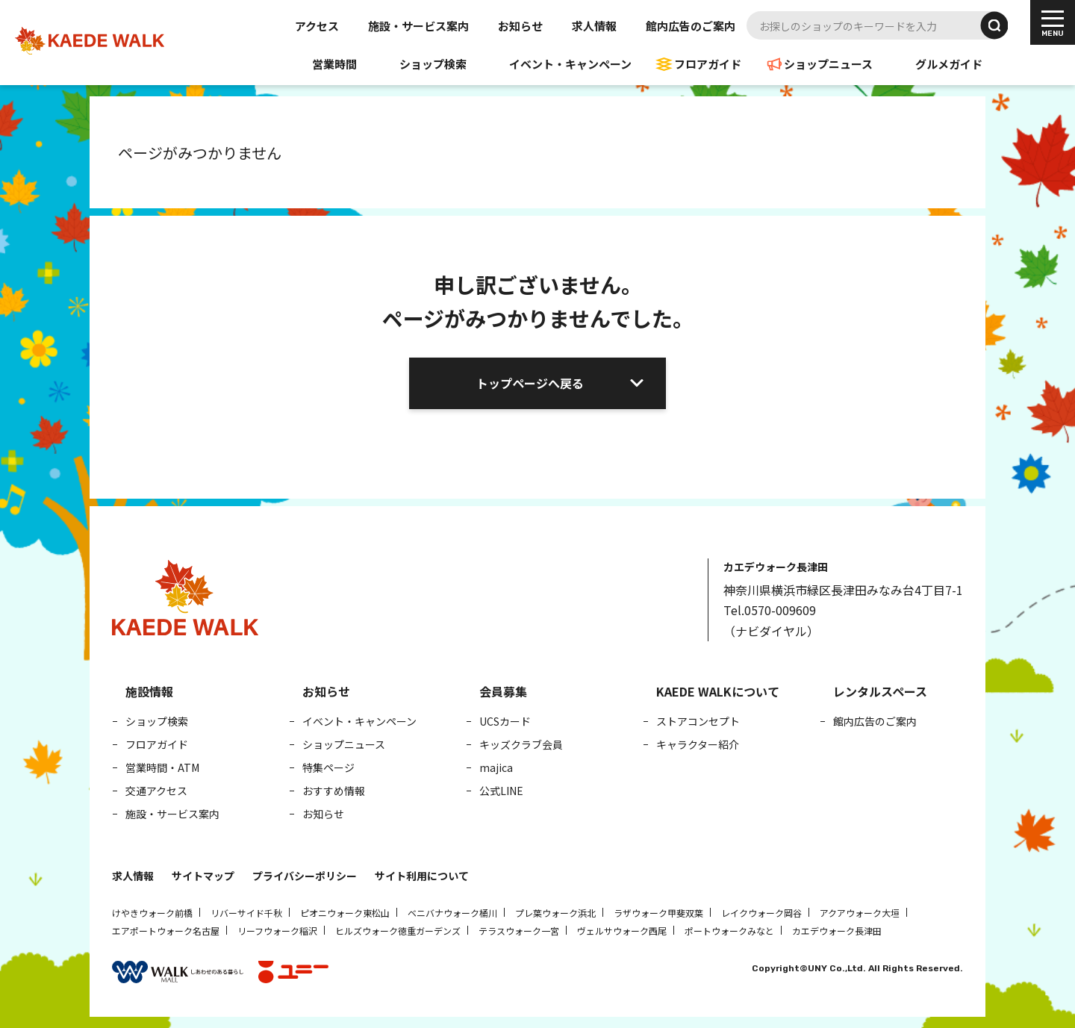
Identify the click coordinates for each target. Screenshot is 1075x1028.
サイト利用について (422, 875)
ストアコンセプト (698, 721)
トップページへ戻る (530, 383)
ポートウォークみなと (729, 930)
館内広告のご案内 (690, 26)
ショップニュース (828, 64)
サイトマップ (203, 875)
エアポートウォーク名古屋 (165, 930)
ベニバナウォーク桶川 (452, 912)
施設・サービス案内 (418, 26)
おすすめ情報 (333, 790)
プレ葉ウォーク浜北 (555, 912)
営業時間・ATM (162, 767)
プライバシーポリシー (304, 875)
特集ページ (328, 767)
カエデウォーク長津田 (837, 930)
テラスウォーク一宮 (519, 930)
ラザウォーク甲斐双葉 (658, 912)
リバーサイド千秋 (246, 912)
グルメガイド (948, 64)
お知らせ (520, 26)
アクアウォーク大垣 (860, 912)
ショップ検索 (433, 64)
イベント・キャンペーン (570, 64)
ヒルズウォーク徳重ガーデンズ (398, 930)
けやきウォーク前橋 (152, 912)
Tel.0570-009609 (769, 610)
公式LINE (501, 790)
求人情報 (594, 26)
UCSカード (505, 721)
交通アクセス (156, 790)
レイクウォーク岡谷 (761, 912)
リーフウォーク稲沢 (277, 930)
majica (496, 767)
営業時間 (334, 64)
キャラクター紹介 (697, 744)
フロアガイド (707, 64)
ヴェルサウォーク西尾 (622, 930)
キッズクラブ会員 (521, 744)
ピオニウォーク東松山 (345, 912)
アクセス (317, 26)
